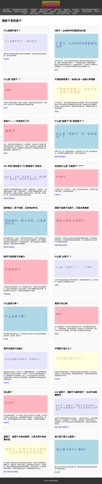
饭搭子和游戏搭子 (60, 156)
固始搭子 (67, 9)
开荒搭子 (57, 379)
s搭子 (56, 69)
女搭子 (57, 285)
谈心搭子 (57, 472)
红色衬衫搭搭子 (87, 11)
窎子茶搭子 (75, 9)
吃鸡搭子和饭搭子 (48, 13)
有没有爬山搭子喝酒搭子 (20, 9)
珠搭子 (6, 153)
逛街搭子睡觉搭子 (9, 198)
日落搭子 (57, 194)
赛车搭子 (6, 59)
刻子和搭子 (57, 9)
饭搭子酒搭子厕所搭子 (62, 427)
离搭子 (57, 333)
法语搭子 (6, 382)
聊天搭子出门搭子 (45, 9)
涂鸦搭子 (33, 11)
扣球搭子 (53, 11)
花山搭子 (6, 422)
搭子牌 (6, 339)
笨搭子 (57, 111)
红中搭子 (75, 13)
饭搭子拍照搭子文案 (65, 11)
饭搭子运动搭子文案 (63, 13)
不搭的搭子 (34, 9)
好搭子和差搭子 (35, 13)
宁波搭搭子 (7, 294)
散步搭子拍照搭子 (9, 247)
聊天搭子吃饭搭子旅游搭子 (90, 9)
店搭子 (6, 107)
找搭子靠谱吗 (7, 11)
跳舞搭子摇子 (43, 11)
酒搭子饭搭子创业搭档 (11, 471)
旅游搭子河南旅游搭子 (21, 11)
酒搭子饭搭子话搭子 (61, 245)
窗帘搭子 (77, 11)
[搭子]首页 (6, 9)
